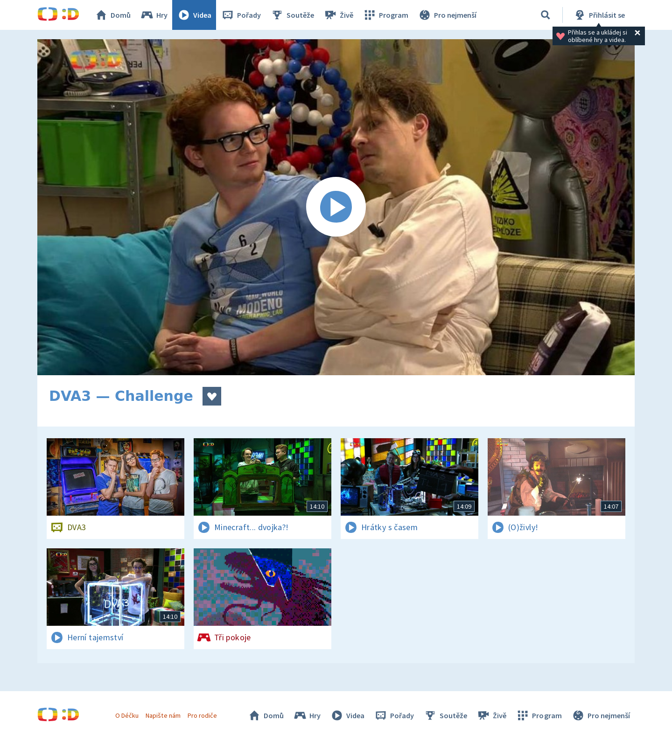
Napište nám (163, 715)
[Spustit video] (336, 207)
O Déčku (127, 715)
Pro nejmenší (447, 15)
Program (385, 15)
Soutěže (292, 15)
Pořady (241, 15)
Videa (194, 15)
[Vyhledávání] (545, 15)
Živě (338, 15)
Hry (154, 15)
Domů (112, 15)
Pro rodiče (202, 715)
